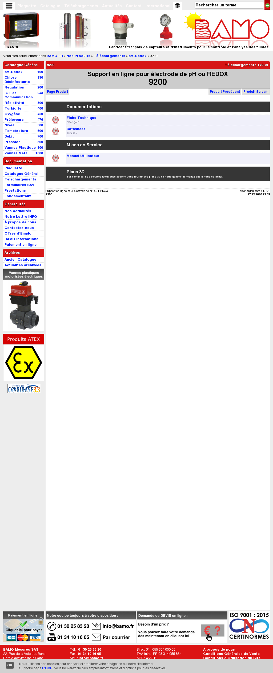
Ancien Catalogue (20, 259)
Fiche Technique (81, 118)
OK (10, 665)
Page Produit (57, 91)
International (158, 6)
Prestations (15, 190)
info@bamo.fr (91, 658)
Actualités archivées (23, 265)
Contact (134, 6)
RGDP (47, 668)
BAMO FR (55, 56)
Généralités (15, 204)
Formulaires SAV (19, 185)
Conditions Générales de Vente (231, 654)
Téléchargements (81, 6)
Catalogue (50, 6)
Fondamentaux (18, 196)
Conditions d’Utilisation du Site (231, 658)
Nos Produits (78, 56)
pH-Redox (138, 56)
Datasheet (76, 129)
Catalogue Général (21, 65)
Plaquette (26, 6)
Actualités (112, 6)
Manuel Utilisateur (83, 156)
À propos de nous (219, 649)
